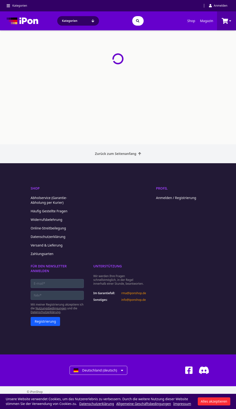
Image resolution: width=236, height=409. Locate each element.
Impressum (182, 403)
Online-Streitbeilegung (48, 228)
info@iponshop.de (133, 300)
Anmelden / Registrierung (176, 197)
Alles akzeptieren (214, 401)
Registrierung (45, 321)
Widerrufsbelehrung (46, 219)
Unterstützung (107, 266)
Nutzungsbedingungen (50, 308)
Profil (162, 188)
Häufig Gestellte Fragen (49, 211)
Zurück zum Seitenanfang (118, 153)
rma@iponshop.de (133, 293)
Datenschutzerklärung (48, 236)
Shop (191, 21)
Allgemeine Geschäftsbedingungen (143, 403)
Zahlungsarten (42, 253)
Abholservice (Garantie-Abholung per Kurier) (49, 200)
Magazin (206, 21)
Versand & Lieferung (46, 245)
